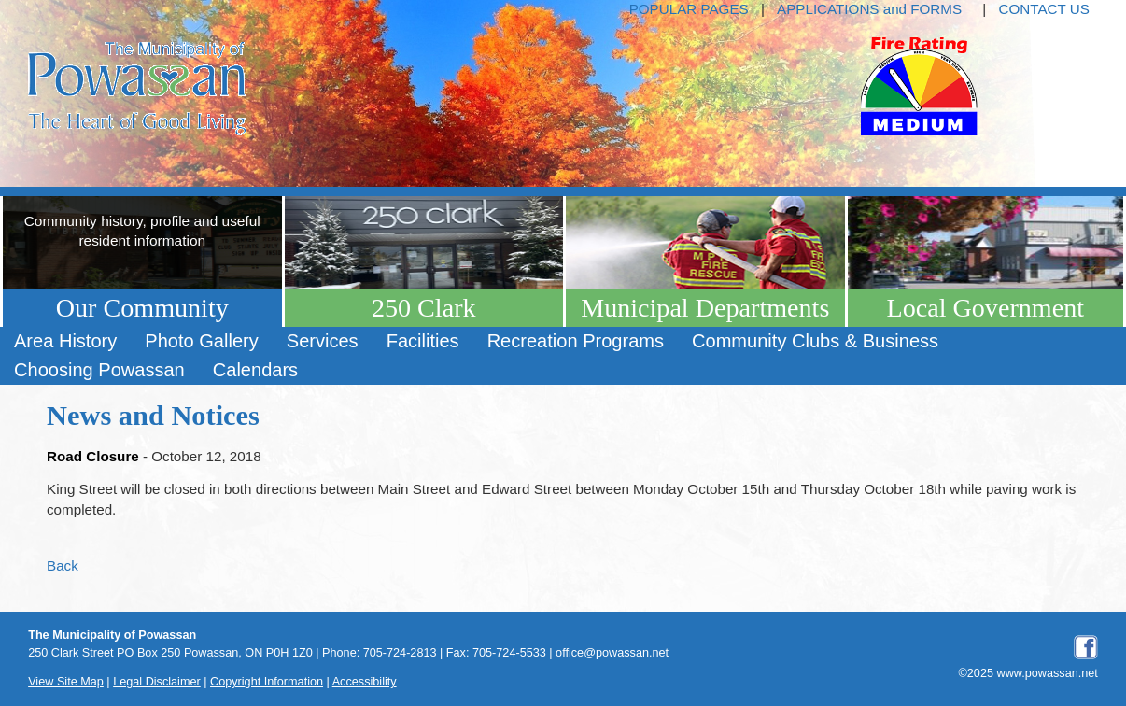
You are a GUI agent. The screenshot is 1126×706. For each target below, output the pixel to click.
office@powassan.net (612, 652)
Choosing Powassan (99, 370)
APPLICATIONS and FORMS (869, 9)
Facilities (423, 341)
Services (323, 341)
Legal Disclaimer (157, 681)
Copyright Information (266, 681)
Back (62, 565)
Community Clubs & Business (815, 341)
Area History (65, 341)
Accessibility (364, 681)
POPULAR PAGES (689, 9)
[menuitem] (65, 341)
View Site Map (66, 681)
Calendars (255, 370)
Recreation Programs (575, 341)
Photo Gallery (201, 341)
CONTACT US (1044, 9)
